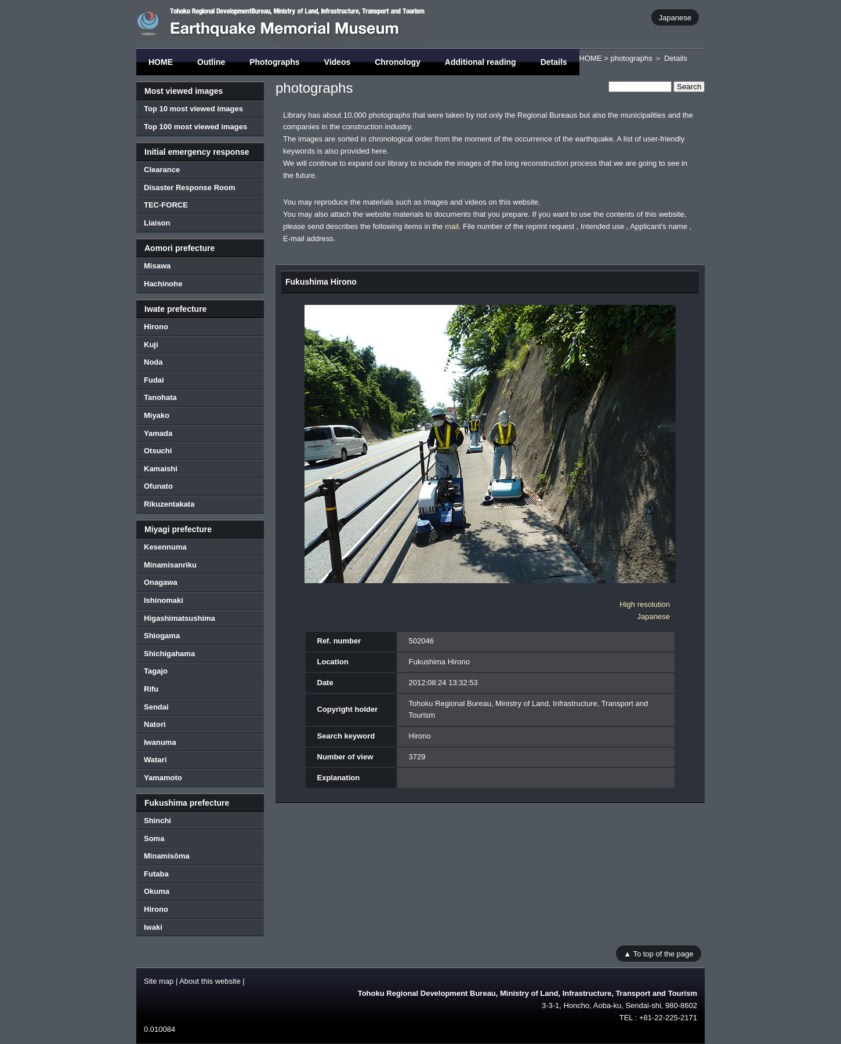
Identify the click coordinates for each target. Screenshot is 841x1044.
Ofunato (158, 486)
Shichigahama (169, 653)
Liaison (157, 223)
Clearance (162, 169)
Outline (211, 62)
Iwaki (153, 927)
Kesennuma (165, 547)
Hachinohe (163, 283)
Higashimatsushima (179, 618)
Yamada (158, 433)
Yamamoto (163, 777)
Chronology (397, 62)
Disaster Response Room (189, 187)
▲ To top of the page (658, 953)
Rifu (151, 689)
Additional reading (480, 62)
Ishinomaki (163, 600)
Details (554, 62)
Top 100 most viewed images (195, 126)
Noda (153, 362)
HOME (160, 62)
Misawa (157, 265)
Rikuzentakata (169, 504)
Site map (158, 981)
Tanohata (160, 397)
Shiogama (162, 635)
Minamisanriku (170, 565)
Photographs (274, 62)
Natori (155, 724)
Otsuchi (158, 450)
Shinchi (157, 820)
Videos (337, 62)
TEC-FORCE (166, 205)
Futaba (156, 874)
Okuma (156, 891)
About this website (210, 981)
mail (452, 226)
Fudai (154, 380)
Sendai (156, 707)
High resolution (644, 604)
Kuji (151, 344)
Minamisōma (167, 856)
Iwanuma (160, 742)
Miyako (156, 415)
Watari (155, 759)
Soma (154, 838)
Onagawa (160, 582)
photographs (631, 58)
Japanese (675, 17)
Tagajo (156, 671)
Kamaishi (160, 468)
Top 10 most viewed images (193, 108)
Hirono (156, 326)
